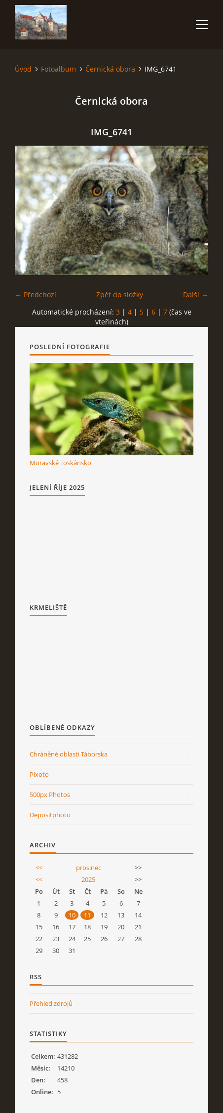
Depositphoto (50, 814)
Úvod (23, 69)
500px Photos (50, 794)
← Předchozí (35, 294)
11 (87, 915)
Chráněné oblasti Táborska (69, 754)
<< (39, 867)
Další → (195, 294)
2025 (88, 879)
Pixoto (39, 774)
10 (72, 915)
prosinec (88, 867)
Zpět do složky (119, 294)
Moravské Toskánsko (60, 462)
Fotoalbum (58, 69)
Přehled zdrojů (51, 1003)
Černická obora (110, 69)
